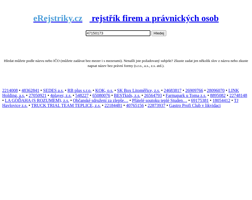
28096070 (216, 90)
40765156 (135, 105)
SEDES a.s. (53, 90)
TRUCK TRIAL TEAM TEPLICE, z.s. (66, 105)
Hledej (159, 33)
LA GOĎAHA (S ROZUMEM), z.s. (37, 100)
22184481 (113, 105)
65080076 (101, 95)
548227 (82, 95)
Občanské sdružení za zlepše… (100, 100)
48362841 (30, 90)
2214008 (10, 90)
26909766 (194, 90)
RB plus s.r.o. (79, 90)
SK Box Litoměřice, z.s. (138, 90)
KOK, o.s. (104, 90)
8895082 (218, 95)
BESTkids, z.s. (127, 95)
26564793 (153, 95)
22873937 (156, 105)
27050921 (37, 95)
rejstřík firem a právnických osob (126, 18)
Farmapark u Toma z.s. (186, 95)
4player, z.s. (61, 95)
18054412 (221, 100)
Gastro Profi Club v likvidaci (195, 105)
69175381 (200, 100)
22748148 (238, 95)
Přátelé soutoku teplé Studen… (159, 100)
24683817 (173, 90)
